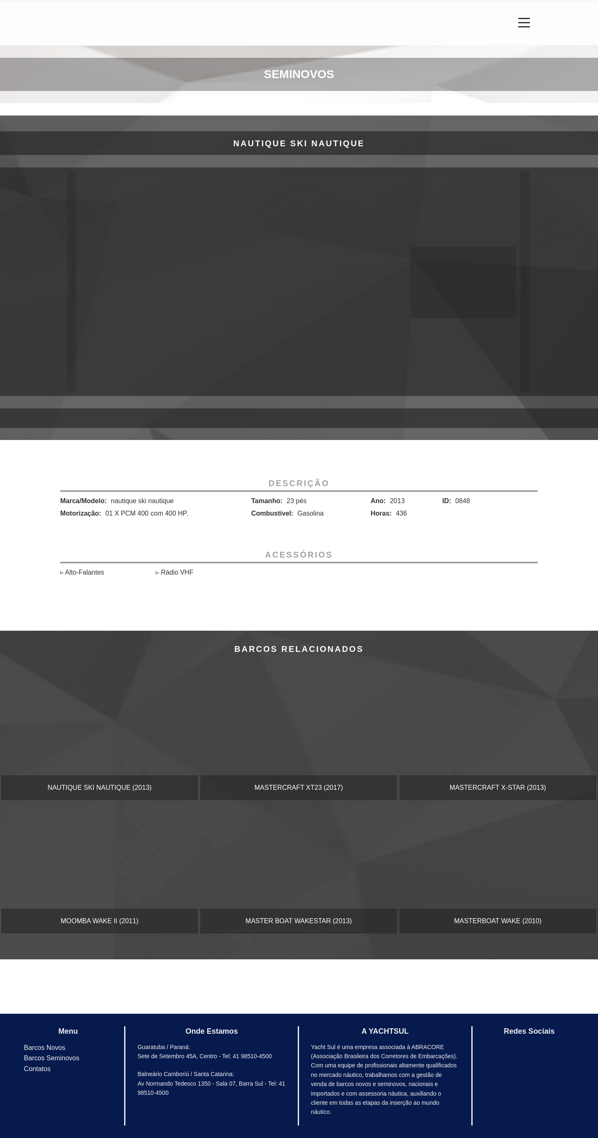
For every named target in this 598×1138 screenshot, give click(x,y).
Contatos (37, 1068)
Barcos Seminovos (51, 1058)
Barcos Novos (45, 1047)
